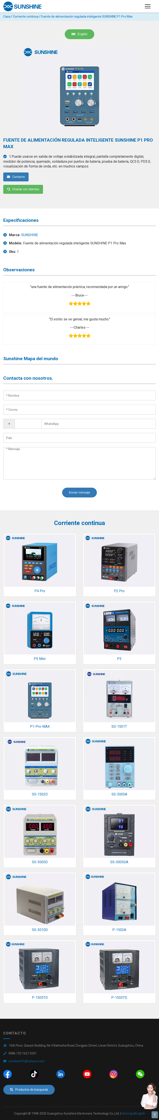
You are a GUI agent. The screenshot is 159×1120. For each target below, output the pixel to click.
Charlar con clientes (23, 189)
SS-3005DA (119, 862)
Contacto (16, 177)
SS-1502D (40, 794)
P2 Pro (119, 591)
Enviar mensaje (79, 492)
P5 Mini (40, 659)
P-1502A (119, 930)
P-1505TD (40, 998)
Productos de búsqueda (29, 1089)
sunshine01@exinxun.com (27, 1061)
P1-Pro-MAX (40, 726)
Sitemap (127, 1113)
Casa (6, 16)
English (79, 34)
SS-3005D (40, 862)
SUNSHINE (29, 235)
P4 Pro (39, 591)
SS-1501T (119, 726)
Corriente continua (25, 16)
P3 (119, 659)
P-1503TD (119, 998)
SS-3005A (119, 794)
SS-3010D (40, 930)
